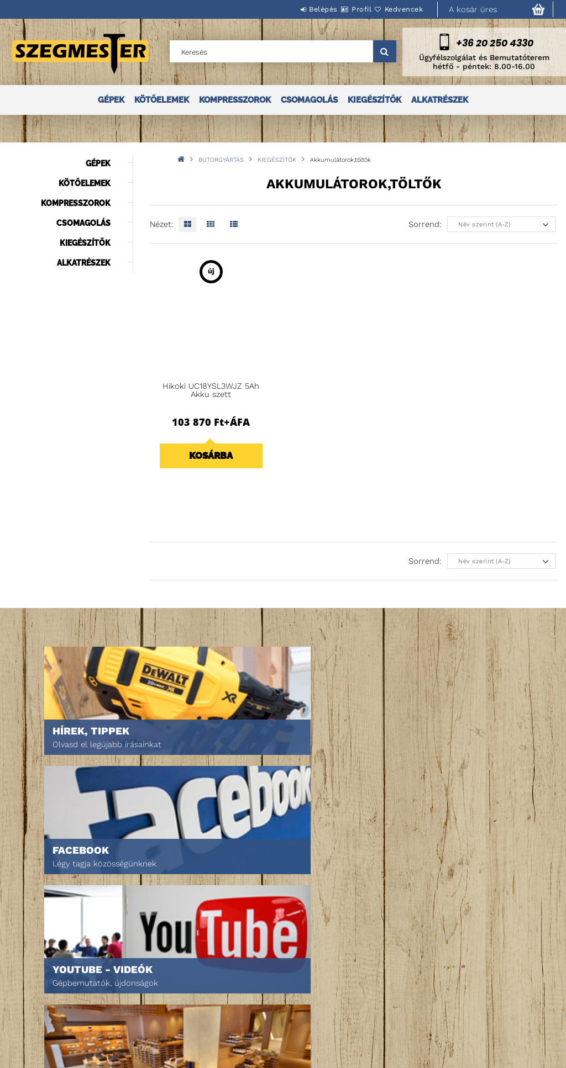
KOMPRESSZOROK (235, 100)
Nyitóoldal (41, 963)
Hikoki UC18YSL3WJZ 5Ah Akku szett (211, 390)
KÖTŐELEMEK (161, 100)
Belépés (290, 9)
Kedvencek (397, 9)
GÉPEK (111, 100)
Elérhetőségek (289, 1035)
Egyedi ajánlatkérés (59, 994)
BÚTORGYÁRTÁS (221, 159)
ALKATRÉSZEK (439, 100)
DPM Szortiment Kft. (416, 1020)
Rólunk (35, 1010)
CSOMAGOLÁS (309, 100)
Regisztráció (165, 979)
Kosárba (211, 455)
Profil (342, 9)
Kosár (153, 1010)
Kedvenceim (163, 1025)
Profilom (158, 994)
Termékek (39, 979)
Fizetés (275, 1004)
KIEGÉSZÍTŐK (374, 100)
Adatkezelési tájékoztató (307, 989)
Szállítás (278, 1020)
